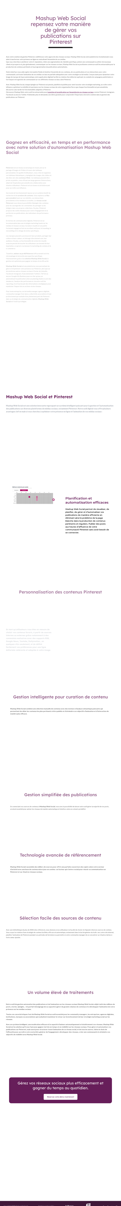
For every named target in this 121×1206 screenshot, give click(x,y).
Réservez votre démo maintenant (60, 1097)
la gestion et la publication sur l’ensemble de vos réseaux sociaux (70, 92)
